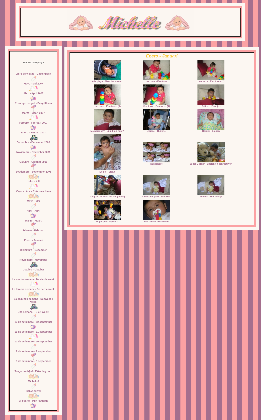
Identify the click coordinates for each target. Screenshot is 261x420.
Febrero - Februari (33, 230)
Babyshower (33, 391)
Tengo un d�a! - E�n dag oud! (33, 371)
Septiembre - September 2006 (33, 171)
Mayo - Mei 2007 (33, 83)
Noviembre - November (33, 259)
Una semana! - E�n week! (33, 312)
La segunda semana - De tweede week (33, 300)
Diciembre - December (33, 250)
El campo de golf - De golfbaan (33, 103)
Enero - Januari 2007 (33, 132)
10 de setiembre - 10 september (33, 341)
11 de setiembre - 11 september (33, 331)
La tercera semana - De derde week (33, 289)
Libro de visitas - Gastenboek (33, 73)
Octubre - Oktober (33, 269)
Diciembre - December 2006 (33, 142)
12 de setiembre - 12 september (33, 321)
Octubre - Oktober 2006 (33, 161)
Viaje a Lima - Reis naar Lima (33, 191)
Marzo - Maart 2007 (33, 112)
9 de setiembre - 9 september (33, 351)
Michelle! (33, 381)
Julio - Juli (33, 181)
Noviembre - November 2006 (33, 152)
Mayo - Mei (33, 201)
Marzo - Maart (33, 220)
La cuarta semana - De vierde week (33, 279)
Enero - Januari (33, 240)
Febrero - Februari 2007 (33, 122)
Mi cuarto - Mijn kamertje (33, 400)
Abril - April (33, 210)
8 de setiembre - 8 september (33, 361)
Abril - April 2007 (33, 93)
